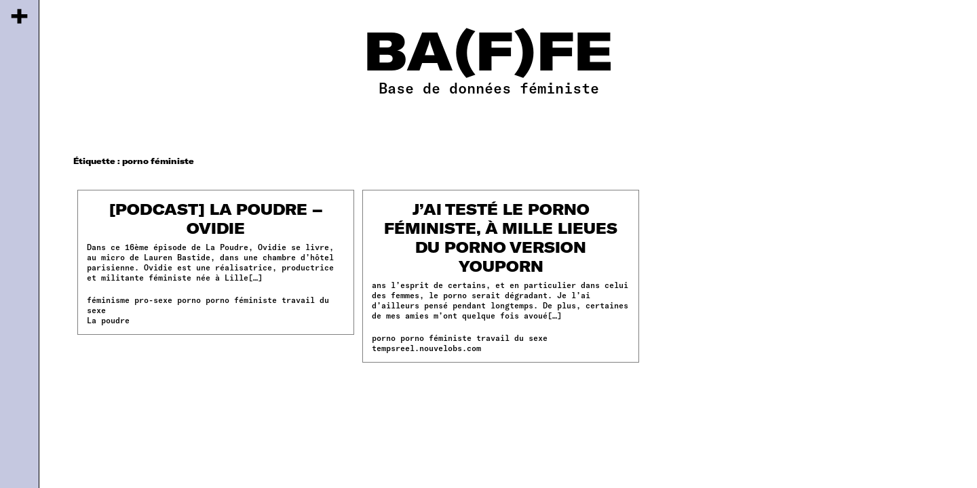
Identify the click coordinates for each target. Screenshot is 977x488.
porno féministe (241, 299)
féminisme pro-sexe (129, 299)
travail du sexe (512, 337)
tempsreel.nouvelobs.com (426, 347)
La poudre (108, 320)
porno (189, 299)
